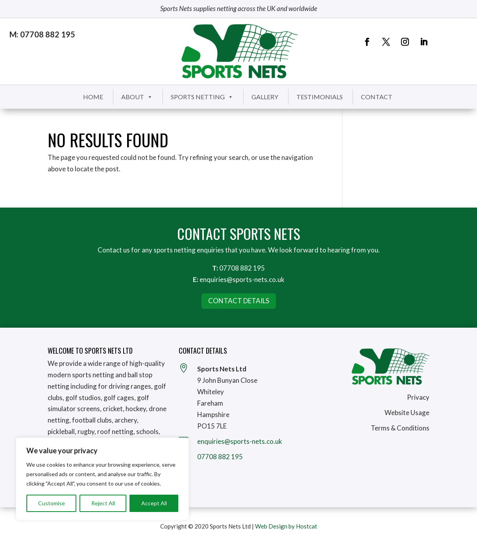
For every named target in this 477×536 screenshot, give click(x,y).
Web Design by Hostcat (286, 526)
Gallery (264, 96)
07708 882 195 (242, 268)
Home (93, 96)
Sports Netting (202, 96)
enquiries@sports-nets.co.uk (242, 279)
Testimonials (319, 96)
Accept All (154, 503)
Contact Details (238, 301)
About (137, 96)
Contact (376, 96)
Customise (51, 503)
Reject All (103, 503)
